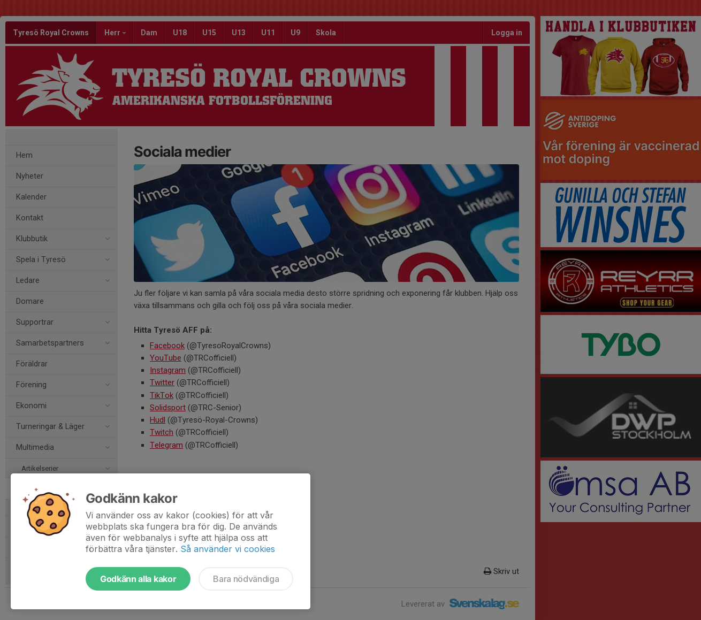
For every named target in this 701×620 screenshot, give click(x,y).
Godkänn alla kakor (138, 578)
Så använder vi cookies (227, 549)
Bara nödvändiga (246, 578)
